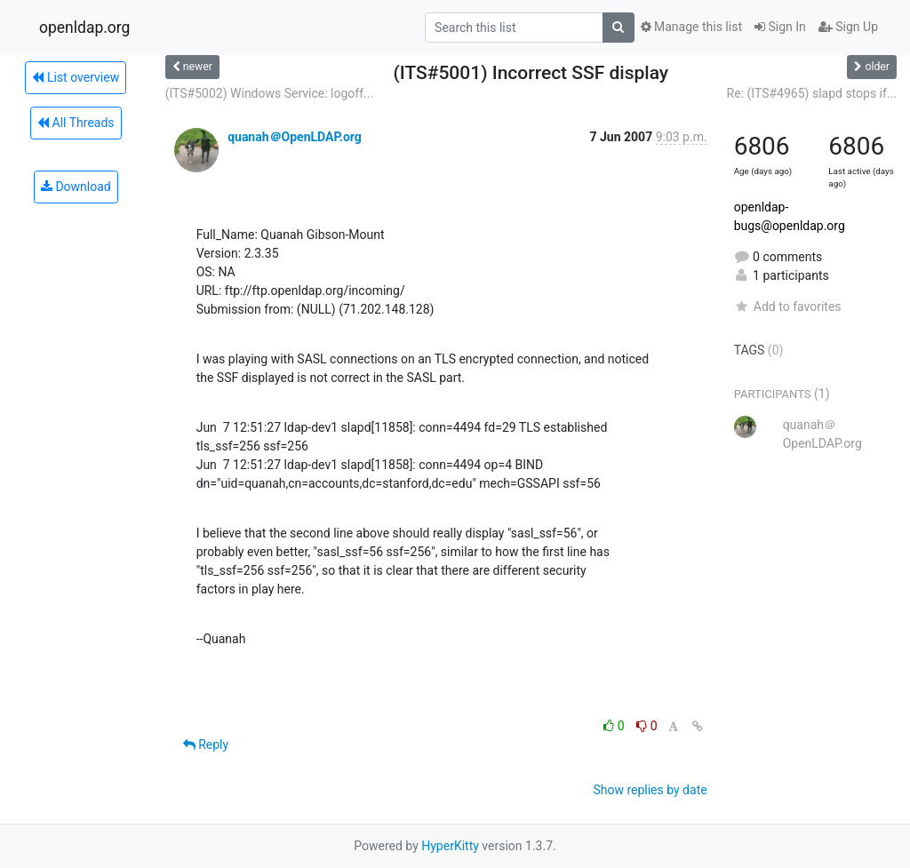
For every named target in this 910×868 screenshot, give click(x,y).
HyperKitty (450, 846)
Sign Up (848, 27)
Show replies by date (649, 790)
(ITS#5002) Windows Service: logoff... (269, 93)
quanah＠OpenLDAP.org (295, 137)
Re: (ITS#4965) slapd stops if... (812, 93)
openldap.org (84, 27)
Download (76, 186)
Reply (205, 744)
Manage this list (691, 27)
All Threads (75, 122)
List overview (75, 77)
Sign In (780, 27)
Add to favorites (788, 306)
